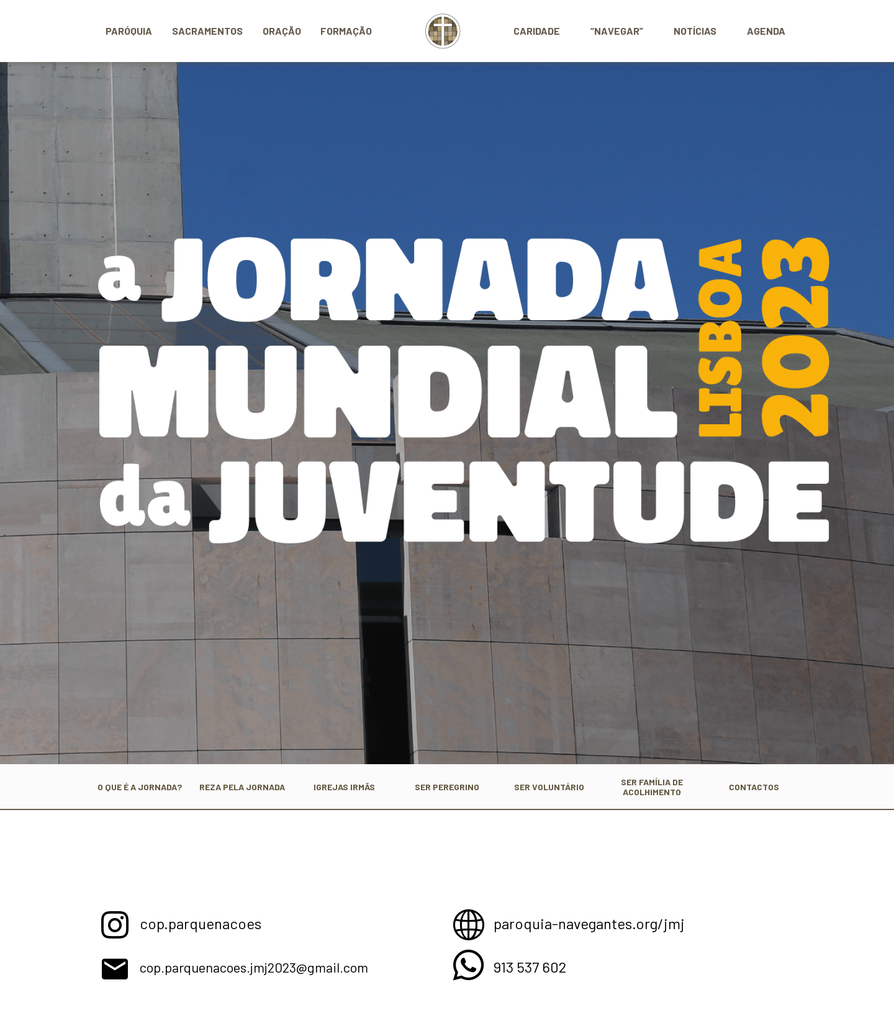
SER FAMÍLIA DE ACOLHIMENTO (652, 786)
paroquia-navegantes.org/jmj (603, 922)
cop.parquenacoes (209, 922)
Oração (282, 31)
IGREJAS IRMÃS (344, 786)
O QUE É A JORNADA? (139, 786)
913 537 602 (536, 965)
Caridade (536, 31)
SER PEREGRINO (447, 786)
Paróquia (129, 31)
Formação (346, 31)
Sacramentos (207, 31)
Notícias (695, 31)
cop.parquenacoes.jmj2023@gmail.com (288, 965)
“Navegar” (616, 31)
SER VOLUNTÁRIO (549, 786)
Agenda (766, 31)
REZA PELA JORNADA (241, 786)
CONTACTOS (754, 786)
